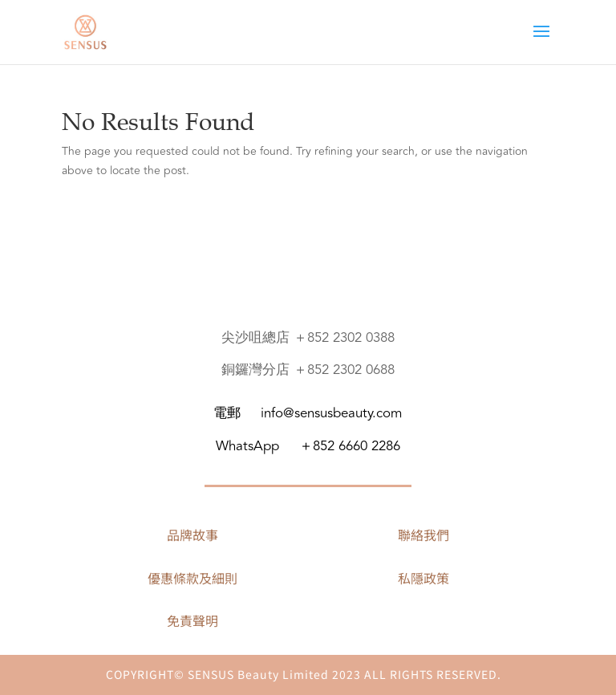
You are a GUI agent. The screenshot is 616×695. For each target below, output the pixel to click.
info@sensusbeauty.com (331, 413)
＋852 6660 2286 (349, 446)
